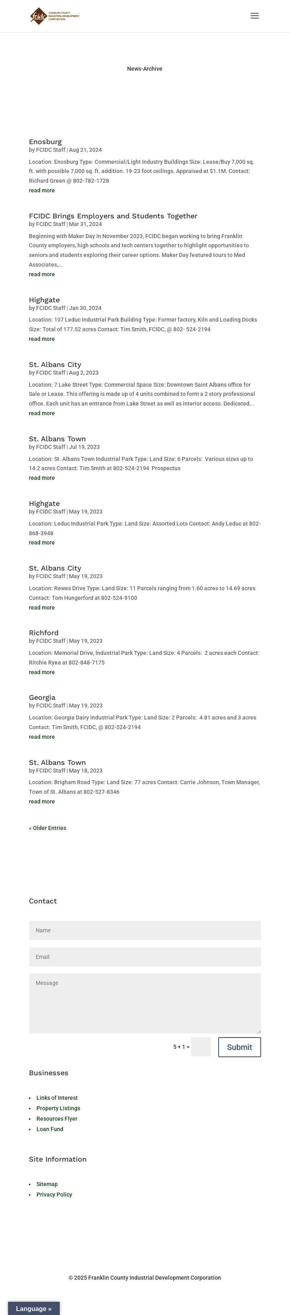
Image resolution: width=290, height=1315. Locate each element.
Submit (239, 1047)
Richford (44, 632)
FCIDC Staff (50, 150)
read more (42, 190)
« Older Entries (47, 828)
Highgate (44, 300)
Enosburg (45, 141)
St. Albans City (55, 364)
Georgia (42, 697)
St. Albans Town (57, 438)
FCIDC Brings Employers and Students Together (113, 216)
